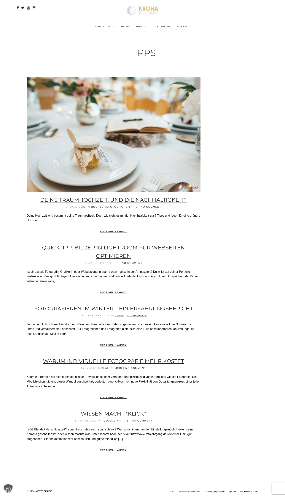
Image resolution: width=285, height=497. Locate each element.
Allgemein (113, 368)
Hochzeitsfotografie (109, 206)
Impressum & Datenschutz (189, 491)
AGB (171, 491)
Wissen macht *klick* (113, 414)
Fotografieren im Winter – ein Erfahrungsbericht (113, 308)
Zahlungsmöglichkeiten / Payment (220, 491)
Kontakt (183, 26)
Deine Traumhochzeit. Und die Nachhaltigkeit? (113, 200)
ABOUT (140, 26)
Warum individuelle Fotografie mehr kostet (113, 361)
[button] (8, 489)
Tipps (133, 206)
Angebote (162, 26)
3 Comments (137, 315)
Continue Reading (113, 231)
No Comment (151, 206)
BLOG (125, 26)
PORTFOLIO (103, 26)
